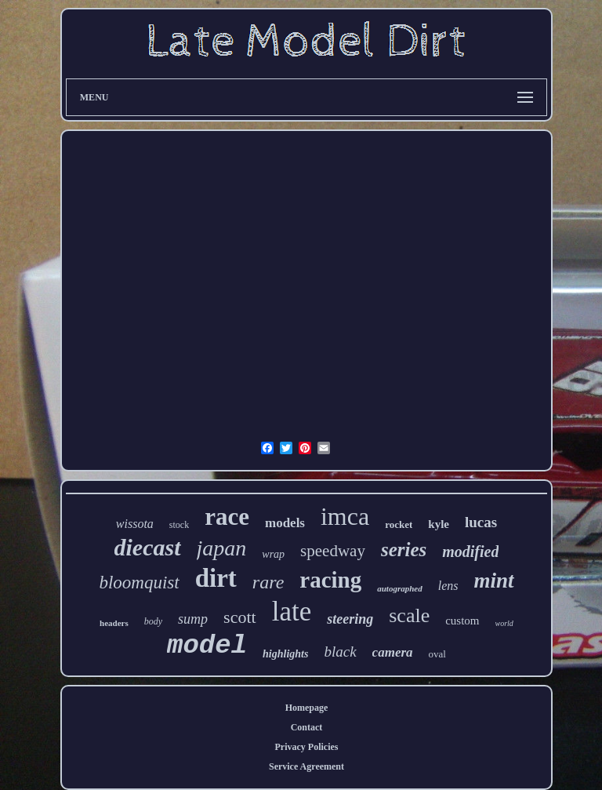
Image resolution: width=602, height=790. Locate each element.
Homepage (306, 707)
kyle (438, 524)
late (292, 611)
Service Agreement (306, 766)
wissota (135, 523)
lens (448, 585)
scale (409, 615)
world (504, 623)
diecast (147, 547)
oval (437, 654)
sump (193, 619)
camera (392, 652)
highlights (285, 654)
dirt (216, 578)
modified (470, 551)
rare (268, 582)
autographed (399, 588)
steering (350, 619)
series (403, 549)
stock (179, 524)
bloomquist (139, 582)
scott (239, 617)
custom (462, 620)
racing (330, 579)
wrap (273, 554)
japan (222, 548)
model (207, 646)
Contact (307, 727)
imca (345, 516)
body (153, 621)
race (227, 516)
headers (114, 623)
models (285, 522)
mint (494, 580)
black (340, 651)
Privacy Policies (307, 746)
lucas (481, 522)
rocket (398, 524)
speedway (332, 550)
